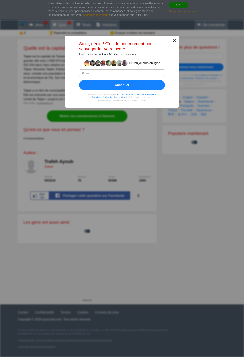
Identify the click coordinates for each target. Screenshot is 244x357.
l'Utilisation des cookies (114, 97)
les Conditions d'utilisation (129, 94)
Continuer (122, 85)
